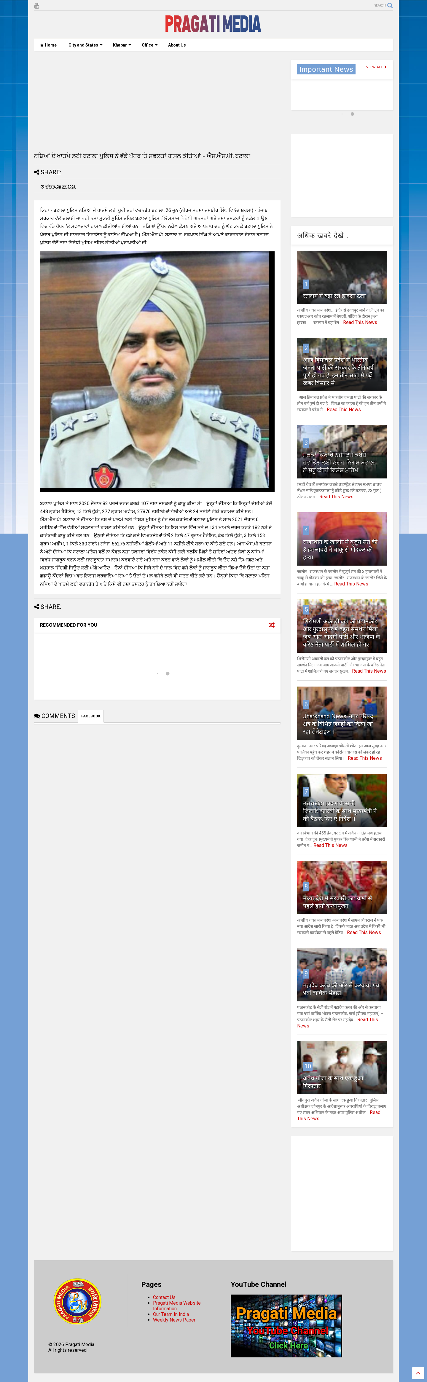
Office (150, 45)
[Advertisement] (157, 101)
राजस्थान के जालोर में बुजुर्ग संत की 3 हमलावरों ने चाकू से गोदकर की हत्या (340, 549)
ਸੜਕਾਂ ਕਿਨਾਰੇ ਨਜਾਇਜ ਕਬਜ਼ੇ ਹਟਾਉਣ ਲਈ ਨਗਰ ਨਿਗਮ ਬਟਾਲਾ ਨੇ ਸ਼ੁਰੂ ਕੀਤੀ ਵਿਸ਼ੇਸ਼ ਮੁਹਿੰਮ (339, 462)
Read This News (360, 322)
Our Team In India (171, 1314)
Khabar (122, 45)
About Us (177, 45)
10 (308, 1066)
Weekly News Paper (174, 1320)
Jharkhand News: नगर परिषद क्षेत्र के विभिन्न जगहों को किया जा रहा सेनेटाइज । (338, 724)
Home (48, 45)
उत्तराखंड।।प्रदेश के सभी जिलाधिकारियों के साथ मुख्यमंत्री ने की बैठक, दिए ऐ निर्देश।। (340, 811)
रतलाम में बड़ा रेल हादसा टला (334, 295)
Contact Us (164, 1297)
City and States (85, 45)
